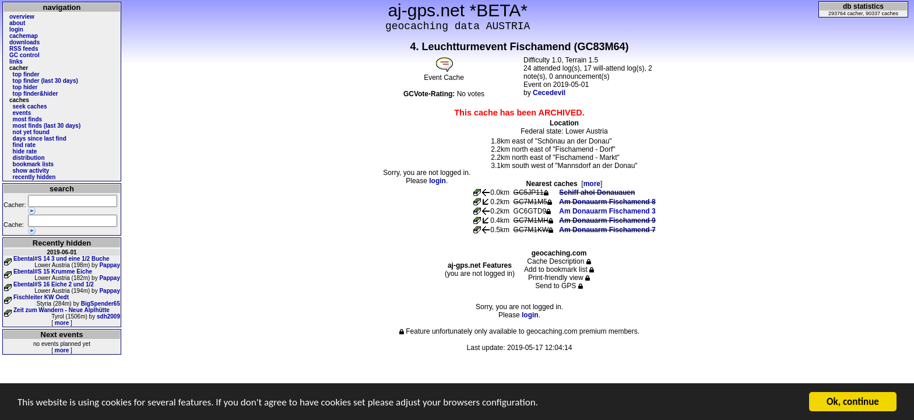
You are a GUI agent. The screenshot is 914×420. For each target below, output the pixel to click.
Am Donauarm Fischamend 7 (607, 230)
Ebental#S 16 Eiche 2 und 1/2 (53, 284)
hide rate (25, 151)
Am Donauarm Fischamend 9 (607, 220)
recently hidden (34, 177)
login (16, 29)
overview (21, 16)
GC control (24, 55)
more (62, 323)
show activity (31, 170)
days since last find (39, 138)
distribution (29, 158)
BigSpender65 (100, 303)
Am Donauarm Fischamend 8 (607, 202)
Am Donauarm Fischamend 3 (607, 211)
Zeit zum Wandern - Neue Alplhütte (61, 310)
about (17, 23)
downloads (24, 42)
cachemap (23, 36)
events (22, 113)
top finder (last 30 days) (45, 81)
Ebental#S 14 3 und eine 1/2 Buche (61, 259)
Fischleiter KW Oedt (41, 297)
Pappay (109, 265)
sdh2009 (108, 316)
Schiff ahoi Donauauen (597, 192)
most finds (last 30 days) (47, 126)
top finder (26, 74)
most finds (28, 119)
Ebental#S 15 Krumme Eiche (52, 271)
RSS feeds (23, 49)
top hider (25, 87)
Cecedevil (549, 93)
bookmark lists (33, 164)
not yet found (31, 132)
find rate (24, 145)
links (16, 61)
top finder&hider (35, 93)
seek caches (30, 106)
